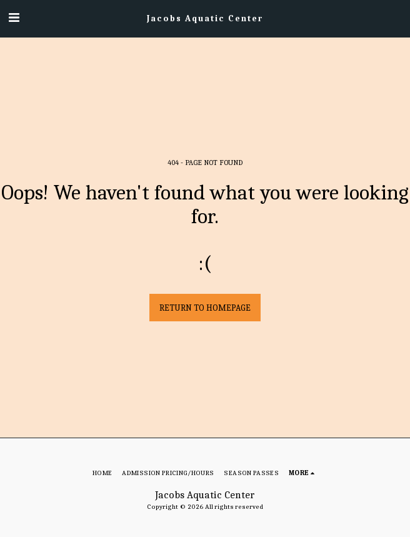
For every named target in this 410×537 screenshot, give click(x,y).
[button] (13, 17)
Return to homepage (205, 308)
